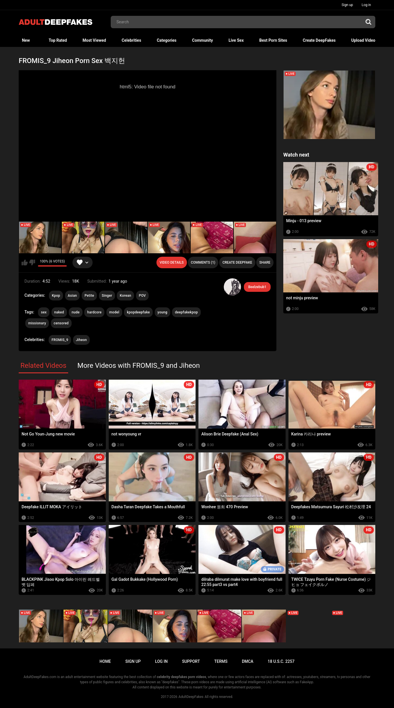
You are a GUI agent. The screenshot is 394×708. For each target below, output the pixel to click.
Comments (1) (203, 262)
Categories (166, 40)
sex (44, 312)
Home (105, 661)
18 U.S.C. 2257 (281, 661)
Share (264, 262)
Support (191, 661)
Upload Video (363, 40)
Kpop (56, 296)
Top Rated (58, 40)
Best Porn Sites (273, 40)
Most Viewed (94, 40)
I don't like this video (32, 262)
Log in (366, 5)
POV (142, 296)
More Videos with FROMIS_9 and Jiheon (138, 365)
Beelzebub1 (257, 287)
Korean (125, 296)
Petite (89, 296)
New (26, 40)
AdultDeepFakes (191, 697)
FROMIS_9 (59, 340)
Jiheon (81, 340)
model (114, 312)
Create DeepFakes (319, 40)
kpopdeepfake (138, 312)
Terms (220, 661)
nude (76, 312)
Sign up (347, 5)
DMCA (247, 661)
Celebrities (131, 40)
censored (61, 323)
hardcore (94, 312)
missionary (37, 323)
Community (202, 40)
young (162, 312)
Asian (72, 296)
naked (59, 312)
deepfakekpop (186, 312)
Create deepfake (237, 262)
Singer (107, 296)
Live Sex (236, 40)
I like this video (25, 262)
